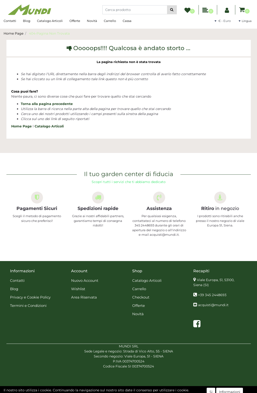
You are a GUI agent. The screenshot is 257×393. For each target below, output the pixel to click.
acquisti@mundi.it (213, 305)
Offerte (74, 21)
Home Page (13, 33)
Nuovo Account (84, 280)
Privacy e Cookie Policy (30, 297)
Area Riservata (84, 297)
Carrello (110, 21)
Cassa (127, 21)
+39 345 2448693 (212, 295)
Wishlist (78, 289)
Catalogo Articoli (50, 21)
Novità (92, 21)
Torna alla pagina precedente (47, 104)
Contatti (10, 21)
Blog (26, 21)
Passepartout (139, 390)
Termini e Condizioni (28, 305)
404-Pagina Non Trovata (49, 33)
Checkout (140, 297)
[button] (172, 9)
